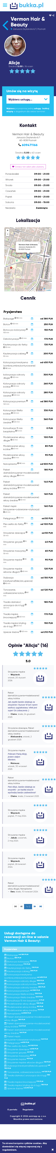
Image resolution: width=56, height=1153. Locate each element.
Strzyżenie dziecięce (21, 1049)
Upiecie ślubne (18, 1088)
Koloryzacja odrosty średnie (24, 987)
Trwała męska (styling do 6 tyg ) (26, 1085)
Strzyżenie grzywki (18, 1052)
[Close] (52, 1149)
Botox (12, 958)
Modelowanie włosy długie (23, 1003)
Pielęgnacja (16, 1043)
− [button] (7, 234)
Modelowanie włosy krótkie (23, 1007)
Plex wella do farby (21, 1046)
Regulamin (28, 1109)
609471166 (30, 145)
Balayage (16, 955)
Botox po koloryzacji (20, 961)
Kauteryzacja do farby (21, 968)
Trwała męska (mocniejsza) (23, 1082)
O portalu (12, 1109)
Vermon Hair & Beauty (28, 22)
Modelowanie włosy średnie (24, 1010)
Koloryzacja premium (22, 990)
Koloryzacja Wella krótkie (23, 994)
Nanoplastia (17, 1013)
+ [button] (7, 230)
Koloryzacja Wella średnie (23, 997)
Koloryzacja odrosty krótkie (24, 984)
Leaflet (48, 290)
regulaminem (9, 1149)
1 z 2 (28, 906)
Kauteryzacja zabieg (20, 971)
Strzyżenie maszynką (20, 1056)
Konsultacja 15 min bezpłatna (24, 1000)
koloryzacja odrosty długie (24, 981)
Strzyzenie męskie (18, 1059)
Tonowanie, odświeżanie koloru (27, 1072)
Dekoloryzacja (17, 964)
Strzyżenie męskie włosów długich (27, 1062)
